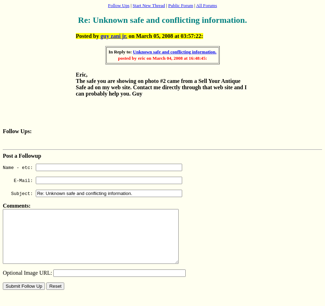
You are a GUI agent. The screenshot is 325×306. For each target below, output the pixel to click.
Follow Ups (119, 5)
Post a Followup (22, 156)
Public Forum (180, 5)
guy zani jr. (113, 36)
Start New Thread (149, 5)
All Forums (206, 5)
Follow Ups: (17, 131)
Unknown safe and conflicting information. (175, 51)
